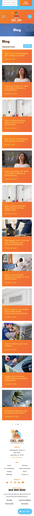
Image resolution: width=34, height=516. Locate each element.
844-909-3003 (17, 490)
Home (9, 465)
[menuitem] (9, 500)
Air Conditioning (9, 468)
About (25, 471)
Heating (9, 471)
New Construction (24, 468)
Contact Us (24, 474)
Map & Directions (17, 457)
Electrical (25, 465)
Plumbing (9, 474)
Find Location (26, 3)
